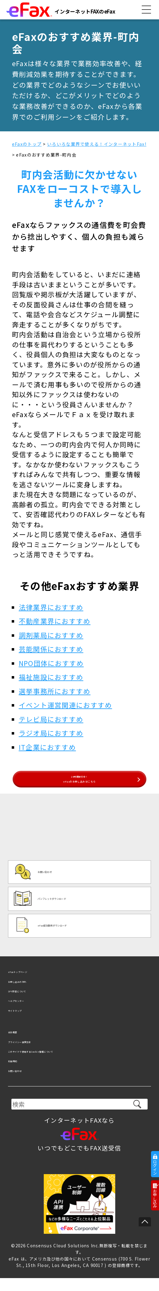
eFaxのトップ (27, 144)
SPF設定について (33, 1002)
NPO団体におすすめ (51, 663)
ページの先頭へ (145, 1221)
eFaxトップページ (35, 983)
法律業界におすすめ (51, 607)
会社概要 (21, 1043)
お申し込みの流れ (34, 993)
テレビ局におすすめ (51, 719)
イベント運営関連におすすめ (65, 705)
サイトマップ (27, 1022)
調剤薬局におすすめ (51, 635)
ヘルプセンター (31, 1012)
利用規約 (21, 1072)
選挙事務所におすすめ (55, 691)
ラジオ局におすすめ (51, 733)
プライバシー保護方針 (41, 1053)
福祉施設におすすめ (51, 677)
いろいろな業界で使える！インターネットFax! (96, 144)
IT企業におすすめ (47, 747)
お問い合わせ (27, 1082)
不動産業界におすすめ (55, 621)
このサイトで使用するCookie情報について (71, 1062)
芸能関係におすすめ (51, 649)
